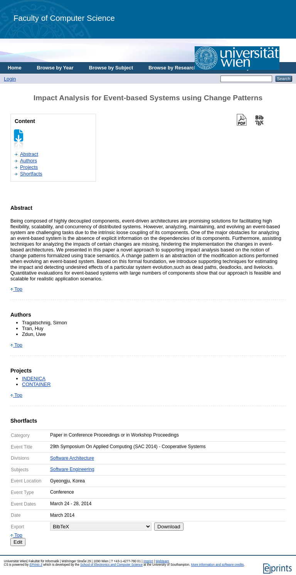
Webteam (162, 561)
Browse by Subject (111, 68)
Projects (29, 167)
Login (10, 79)
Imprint (148, 561)
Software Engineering (72, 469)
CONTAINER (36, 384)
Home (15, 68)
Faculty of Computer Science (64, 17)
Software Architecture (72, 458)
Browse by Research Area (178, 68)
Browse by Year (55, 68)
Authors (28, 161)
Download (168, 526)
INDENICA (33, 378)
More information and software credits (217, 565)
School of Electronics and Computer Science (111, 565)
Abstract (29, 154)
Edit (17, 542)
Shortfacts (31, 174)
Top (16, 289)
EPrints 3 (35, 565)
